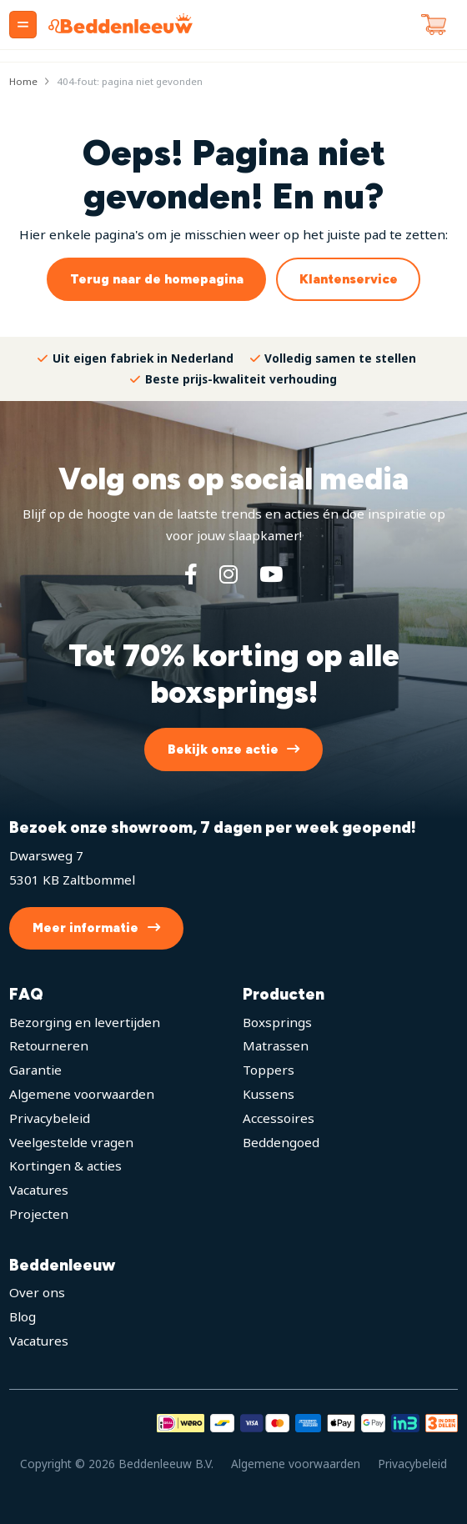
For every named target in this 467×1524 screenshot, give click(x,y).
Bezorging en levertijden (84, 1022)
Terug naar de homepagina (157, 279)
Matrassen (276, 1045)
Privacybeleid (49, 1118)
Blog (22, 1316)
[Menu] (23, 24)
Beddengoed (281, 1142)
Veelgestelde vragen (71, 1142)
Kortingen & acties (65, 1165)
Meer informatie (85, 927)
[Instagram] (228, 573)
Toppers (268, 1069)
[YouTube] (271, 573)
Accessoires (278, 1118)
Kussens (268, 1093)
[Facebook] (191, 573)
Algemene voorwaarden (81, 1093)
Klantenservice (348, 279)
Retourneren (48, 1045)
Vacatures (38, 1189)
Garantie (35, 1069)
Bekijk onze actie (223, 749)
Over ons (37, 1292)
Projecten (38, 1214)
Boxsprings (277, 1022)
